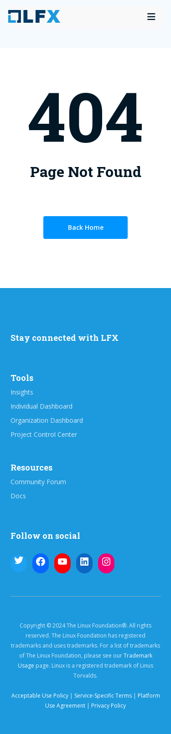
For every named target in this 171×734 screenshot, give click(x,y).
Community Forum (38, 482)
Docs (18, 496)
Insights (21, 392)
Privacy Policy (108, 705)
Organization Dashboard (46, 420)
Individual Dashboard (41, 406)
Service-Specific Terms (103, 695)
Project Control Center (43, 434)
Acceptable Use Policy (39, 695)
